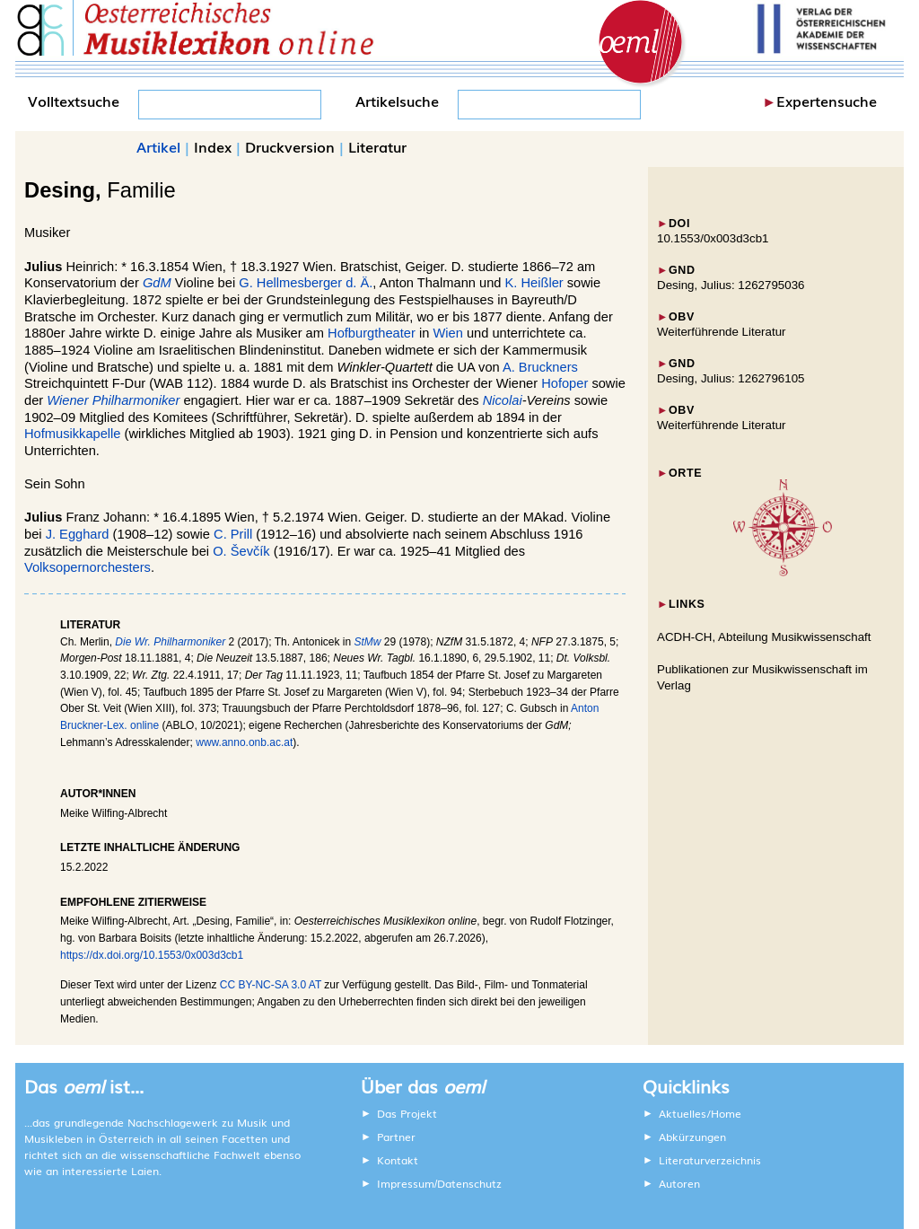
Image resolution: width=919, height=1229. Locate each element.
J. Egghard (77, 534)
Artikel (158, 146)
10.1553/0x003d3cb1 (713, 238)
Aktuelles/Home (700, 1113)
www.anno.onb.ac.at (244, 742)
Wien (447, 333)
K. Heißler (534, 283)
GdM (157, 283)
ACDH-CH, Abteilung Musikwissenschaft (764, 637)
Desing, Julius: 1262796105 (731, 378)
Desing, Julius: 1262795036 (731, 285)
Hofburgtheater (372, 333)
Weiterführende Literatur (721, 331)
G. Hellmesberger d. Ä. (305, 283)
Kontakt (397, 1160)
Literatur (377, 146)
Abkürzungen (692, 1136)
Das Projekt (407, 1113)
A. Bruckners (540, 367)
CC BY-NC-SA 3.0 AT (270, 985)
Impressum (405, 1183)
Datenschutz (469, 1183)
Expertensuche (826, 100)
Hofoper (564, 383)
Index (213, 146)
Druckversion (290, 146)
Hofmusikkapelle (72, 433)
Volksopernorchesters (87, 567)
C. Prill (233, 534)
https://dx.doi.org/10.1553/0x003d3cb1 (151, 955)
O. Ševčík (241, 551)
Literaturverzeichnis (710, 1160)
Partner (396, 1136)
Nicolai (502, 400)
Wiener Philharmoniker (113, 400)
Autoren (679, 1183)
